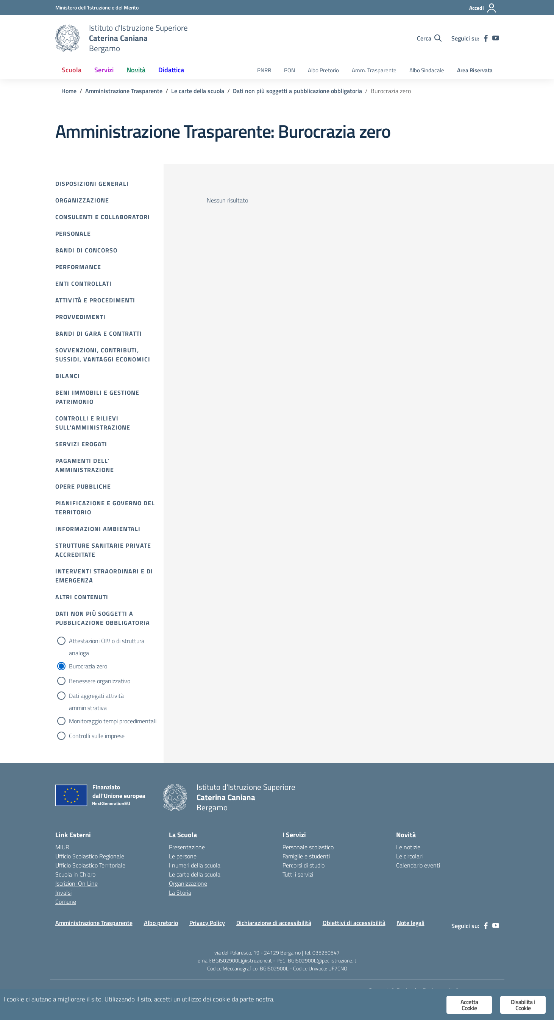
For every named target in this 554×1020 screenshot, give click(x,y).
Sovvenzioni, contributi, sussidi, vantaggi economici (102, 355)
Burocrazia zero (88, 666)
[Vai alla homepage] (67, 38)
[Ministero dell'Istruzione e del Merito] (97, 7)
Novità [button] (135, 70)
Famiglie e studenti (306, 856)
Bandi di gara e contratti (98, 333)
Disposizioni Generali (92, 183)
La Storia (180, 892)
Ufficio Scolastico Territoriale (90, 865)
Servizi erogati (81, 443)
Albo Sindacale (426, 70)
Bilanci (67, 375)
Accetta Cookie (469, 1004)
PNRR (264, 70)
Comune (65, 901)
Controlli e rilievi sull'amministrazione (92, 423)
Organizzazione (82, 200)
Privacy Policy (207, 922)
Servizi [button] (104, 70)
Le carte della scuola (194, 874)
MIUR (62, 847)
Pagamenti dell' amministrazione (84, 465)
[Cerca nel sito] (429, 38)
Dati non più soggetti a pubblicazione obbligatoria (102, 618)
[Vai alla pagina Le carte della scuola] (197, 90)
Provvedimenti (80, 316)
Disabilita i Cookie (523, 1004)
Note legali (410, 922)
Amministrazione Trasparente (94, 922)
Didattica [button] (171, 70)
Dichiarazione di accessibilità (273, 922)
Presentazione (187, 847)
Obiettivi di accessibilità (354, 922)
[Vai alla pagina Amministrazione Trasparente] (123, 90)
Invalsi (63, 892)
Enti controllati (83, 283)
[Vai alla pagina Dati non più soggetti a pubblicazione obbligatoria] (297, 90)
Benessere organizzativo (99, 680)
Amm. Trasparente (374, 70)
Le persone (183, 856)
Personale (73, 233)
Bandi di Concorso (86, 250)
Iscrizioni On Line (76, 883)
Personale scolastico (308, 847)
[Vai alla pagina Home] (68, 90)
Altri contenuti (81, 596)
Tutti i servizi (297, 874)
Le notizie (408, 847)
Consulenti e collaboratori (102, 216)
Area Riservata (475, 70)
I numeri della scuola (194, 865)
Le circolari (409, 856)
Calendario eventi (418, 865)
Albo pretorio (161, 922)
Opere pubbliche (83, 486)
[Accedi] (483, 8)
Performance (78, 266)
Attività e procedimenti (95, 300)
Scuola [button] (71, 70)
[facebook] (485, 38)
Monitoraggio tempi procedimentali (112, 721)
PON (289, 70)
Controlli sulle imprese (97, 735)
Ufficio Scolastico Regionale (89, 856)
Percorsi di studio (303, 865)
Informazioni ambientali (97, 528)
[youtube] (495, 38)
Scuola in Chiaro (75, 874)
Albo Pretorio (323, 70)
